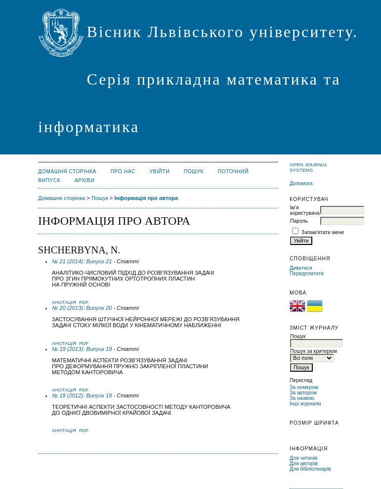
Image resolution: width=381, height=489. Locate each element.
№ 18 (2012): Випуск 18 (82, 395)
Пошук (194, 171)
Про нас (122, 171)
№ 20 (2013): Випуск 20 (82, 308)
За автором (303, 392)
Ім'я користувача (304, 210)
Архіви (85, 180)
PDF (83, 302)
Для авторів (304, 463)
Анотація (64, 302)
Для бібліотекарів (310, 469)
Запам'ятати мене (322, 232)
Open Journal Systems (308, 167)
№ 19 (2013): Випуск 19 (82, 349)
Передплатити (307, 273)
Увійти (159, 171)
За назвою (302, 398)
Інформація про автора (146, 198)
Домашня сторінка (67, 171)
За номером (304, 387)
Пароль (299, 221)
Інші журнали (305, 403)
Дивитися (301, 268)
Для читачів (303, 458)
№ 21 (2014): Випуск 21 (82, 261)
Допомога (301, 183)
